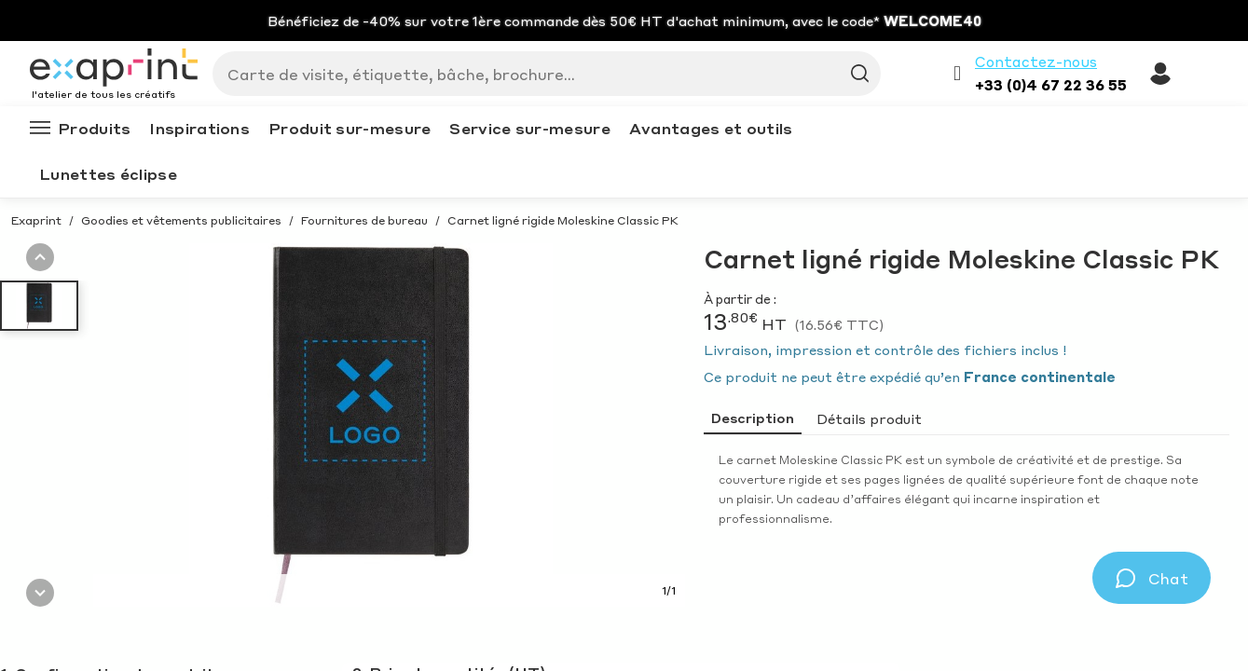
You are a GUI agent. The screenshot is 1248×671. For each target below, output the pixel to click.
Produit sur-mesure (349, 128)
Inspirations (199, 128)
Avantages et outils (711, 128)
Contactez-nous (1036, 61)
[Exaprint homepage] (114, 68)
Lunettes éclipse (108, 174)
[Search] (539, 73)
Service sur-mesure (529, 128)
